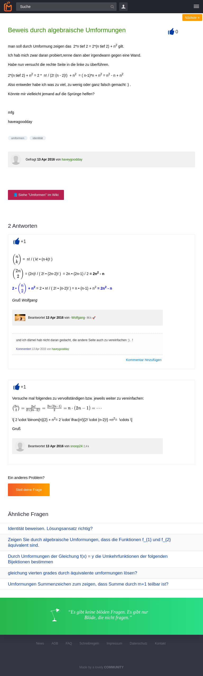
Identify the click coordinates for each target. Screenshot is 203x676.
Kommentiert (23, 349)
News (40, 643)
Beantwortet (36, 317)
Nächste (192, 18)
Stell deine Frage (29, 490)
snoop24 (76, 446)
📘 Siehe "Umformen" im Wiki (36, 195)
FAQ (69, 643)
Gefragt (31, 159)
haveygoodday (72, 159)
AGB (55, 643)
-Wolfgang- (78, 317)
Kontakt (160, 643)
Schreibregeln (89, 643)
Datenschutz (138, 643)
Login (123, 6)
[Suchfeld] (66, 6)
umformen (17, 138)
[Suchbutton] (112, 6)
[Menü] (196, 6)
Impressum (114, 643)
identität (38, 138)
